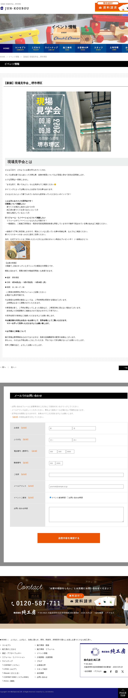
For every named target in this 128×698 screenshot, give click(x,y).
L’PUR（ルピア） (10, 669)
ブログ (39, 661)
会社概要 (99, 613)
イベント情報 (42, 653)
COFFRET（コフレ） (11, 665)
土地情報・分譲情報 (45, 657)
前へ (4, 367)
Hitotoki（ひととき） (11, 673)
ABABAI (50, 692)
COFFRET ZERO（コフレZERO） (16, 677)
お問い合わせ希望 (75, 498)
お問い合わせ (42, 677)
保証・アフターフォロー (11, 653)
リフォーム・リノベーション (13, 657)
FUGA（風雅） (9, 681)
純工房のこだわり (9, 649)
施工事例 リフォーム (45, 649)
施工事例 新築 (43, 645)
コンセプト (6, 645)
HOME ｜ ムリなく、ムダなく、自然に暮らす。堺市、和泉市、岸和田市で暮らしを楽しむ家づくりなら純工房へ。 (47, 640)
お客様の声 (41, 665)
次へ (12, 367)
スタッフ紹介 (42, 669)
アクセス (110, 613)
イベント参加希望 (58, 498)
